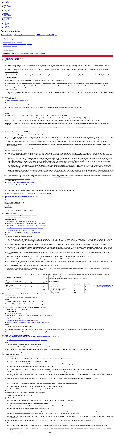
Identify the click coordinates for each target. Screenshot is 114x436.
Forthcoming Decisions (8, 9)
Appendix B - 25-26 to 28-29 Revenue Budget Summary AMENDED (26, 225)
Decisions (5, 5)
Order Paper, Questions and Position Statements (17, 44)
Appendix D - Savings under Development (20, 230)
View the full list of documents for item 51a (33, 232)
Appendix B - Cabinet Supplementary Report (21, 318)
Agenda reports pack (8, 40)
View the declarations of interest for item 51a (16, 217)
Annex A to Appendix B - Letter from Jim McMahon (22, 320)
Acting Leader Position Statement (18, 100)
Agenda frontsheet (11, 37)
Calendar (5, 1)
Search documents (7, 17)
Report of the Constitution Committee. (17, 179)
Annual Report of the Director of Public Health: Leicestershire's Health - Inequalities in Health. (31, 293)
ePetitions (5, 7)
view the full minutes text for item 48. (62, 177)
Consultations (6, 3)
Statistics (5, 24)
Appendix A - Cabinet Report (17, 313)
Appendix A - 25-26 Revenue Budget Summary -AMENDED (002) (26, 223)
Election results (7, 6)
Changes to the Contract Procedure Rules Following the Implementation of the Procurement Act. (32, 336)
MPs (4, 21)
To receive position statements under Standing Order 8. (22, 196)
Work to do (6, 26)
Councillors (6, 19)
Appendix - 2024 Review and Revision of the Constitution (24, 182)
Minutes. (10, 97)
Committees (6, 2)
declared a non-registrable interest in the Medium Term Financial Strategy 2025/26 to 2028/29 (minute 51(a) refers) (38, 120)
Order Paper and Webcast (14, 58)
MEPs (4, 22)
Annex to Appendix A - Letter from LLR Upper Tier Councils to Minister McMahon (29, 315)
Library (5, 11)
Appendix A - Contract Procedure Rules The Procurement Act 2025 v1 (27, 340)
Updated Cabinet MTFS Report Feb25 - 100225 (21, 221)
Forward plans (6, 10)
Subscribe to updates (8, 18)
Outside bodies (6, 14)
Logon (5, 27)
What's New (6, 23)
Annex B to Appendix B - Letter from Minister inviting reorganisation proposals (29, 322)
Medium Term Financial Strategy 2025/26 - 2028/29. (21, 215)
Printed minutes (10, 46)
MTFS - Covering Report (12, 42)
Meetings (5, 13)
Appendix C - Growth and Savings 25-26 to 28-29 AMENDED (25, 228)
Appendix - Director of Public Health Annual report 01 (22, 297)
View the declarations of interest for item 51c (16, 309)
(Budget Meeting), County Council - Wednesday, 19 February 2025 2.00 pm (29, 35)
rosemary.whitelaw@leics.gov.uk (37, 53)
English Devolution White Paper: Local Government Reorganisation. (25, 307)
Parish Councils (7, 15)
